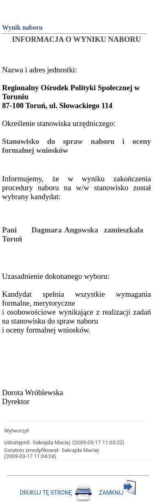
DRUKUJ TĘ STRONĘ (57, 492)
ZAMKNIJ (117, 492)
